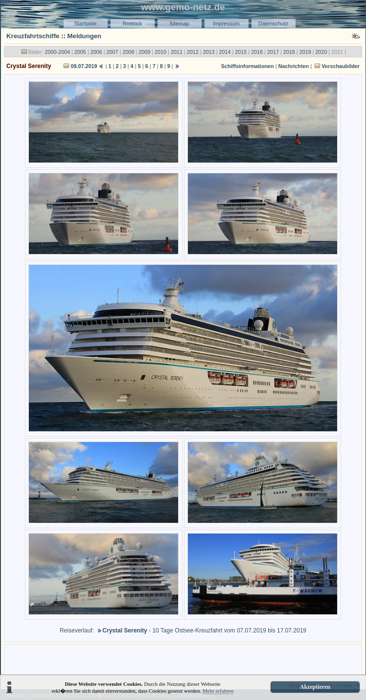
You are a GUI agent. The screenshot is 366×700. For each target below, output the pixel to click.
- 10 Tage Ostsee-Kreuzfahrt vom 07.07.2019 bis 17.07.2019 (200, 630)
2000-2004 (57, 52)
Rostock (132, 23)
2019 (305, 52)
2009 (144, 52)
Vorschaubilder (340, 66)
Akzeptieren (315, 686)
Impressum (226, 23)
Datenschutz (273, 23)
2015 (241, 52)
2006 (96, 52)
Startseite (85, 23)
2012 (193, 52)
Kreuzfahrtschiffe (32, 36)
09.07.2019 (83, 66)
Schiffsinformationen (247, 66)
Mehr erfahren (218, 691)
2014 (224, 52)
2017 (273, 52)
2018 (289, 52)
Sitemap (179, 23)
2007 (112, 52)
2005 (80, 52)
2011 (177, 52)
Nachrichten (293, 66)
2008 (128, 52)
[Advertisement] (183, 661)
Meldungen (85, 36)
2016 (257, 52)
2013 (209, 52)
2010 (160, 52)
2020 (321, 52)
